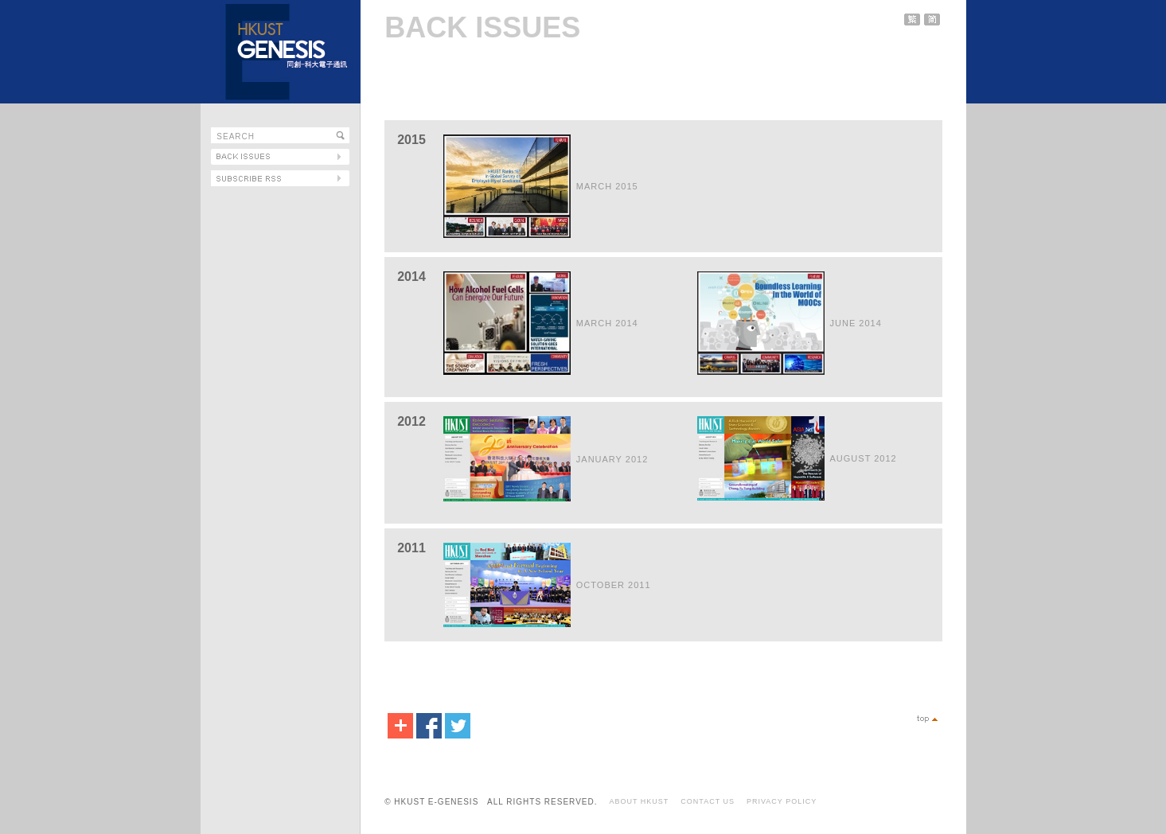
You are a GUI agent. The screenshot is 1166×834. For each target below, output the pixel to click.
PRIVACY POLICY (782, 801)
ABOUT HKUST (639, 801)
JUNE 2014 (856, 323)
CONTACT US (707, 801)
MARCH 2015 (607, 186)
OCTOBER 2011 (613, 585)
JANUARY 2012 (612, 459)
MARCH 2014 (607, 323)
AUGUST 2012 (863, 458)
